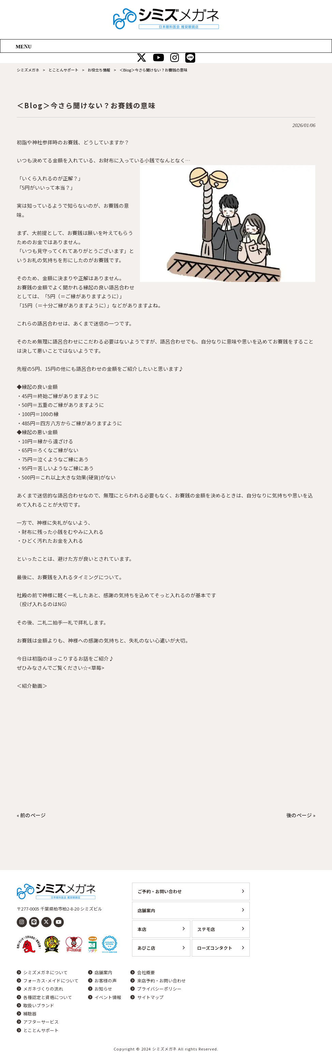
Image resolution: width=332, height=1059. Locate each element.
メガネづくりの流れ (43, 989)
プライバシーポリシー (159, 989)
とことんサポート (41, 1030)
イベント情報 (108, 997)
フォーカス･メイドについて (50, 981)
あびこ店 (146, 948)
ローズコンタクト (214, 948)
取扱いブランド (38, 1005)
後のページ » (300, 815)
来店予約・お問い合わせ (161, 981)
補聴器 (30, 1014)
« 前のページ (31, 815)
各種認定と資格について (47, 997)
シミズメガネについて (45, 972)
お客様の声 (106, 981)
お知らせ (103, 989)
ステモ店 (206, 929)
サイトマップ (150, 997)
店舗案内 (146, 910)
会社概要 (146, 972)
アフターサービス (41, 1022)
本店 (142, 929)
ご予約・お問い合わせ (160, 891)
